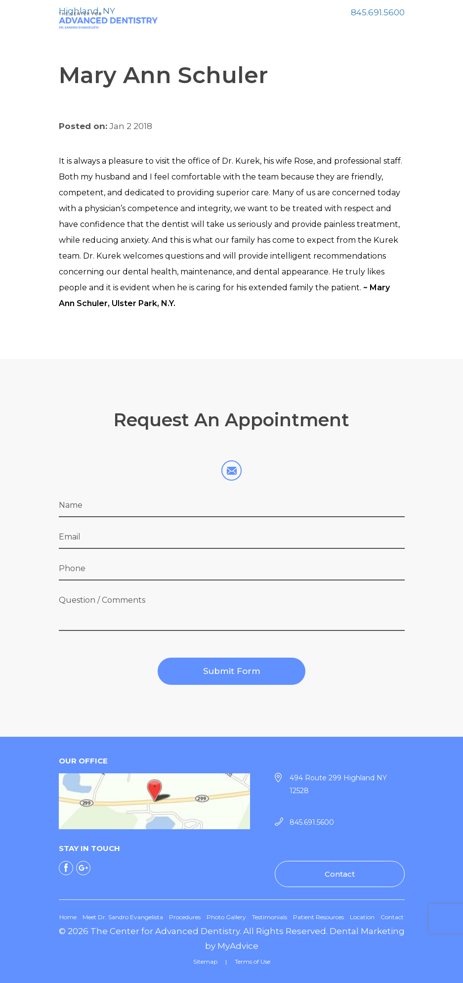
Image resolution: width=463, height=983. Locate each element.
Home (68, 917)
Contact (340, 874)
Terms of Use (252, 961)
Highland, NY (87, 11)
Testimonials (269, 917)
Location (362, 917)
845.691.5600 (378, 12)
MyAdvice (237, 946)
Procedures (185, 917)
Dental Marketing (367, 931)
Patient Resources (318, 917)
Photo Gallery (226, 917)
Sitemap (205, 961)
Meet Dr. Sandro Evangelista (123, 917)
